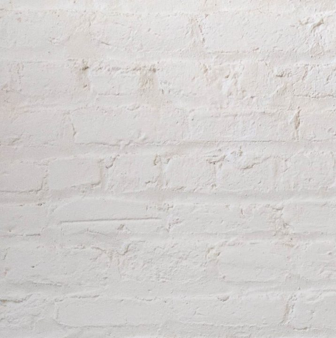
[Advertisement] (168, 65)
